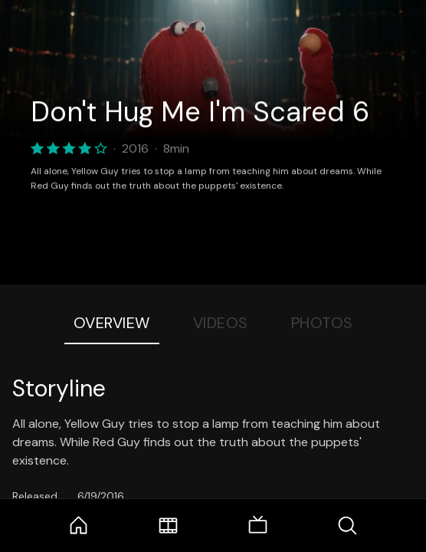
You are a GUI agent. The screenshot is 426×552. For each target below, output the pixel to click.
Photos (322, 323)
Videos (220, 323)
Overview (112, 323)
